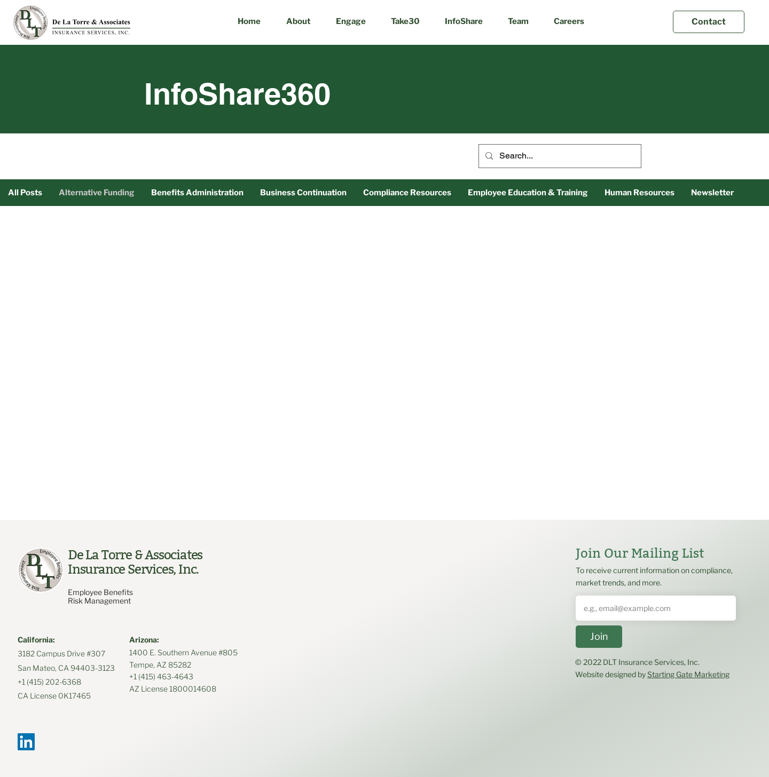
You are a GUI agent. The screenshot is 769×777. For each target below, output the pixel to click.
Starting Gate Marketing (688, 674)
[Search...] (558, 156)
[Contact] (708, 22)
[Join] (599, 636)
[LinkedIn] (26, 741)
